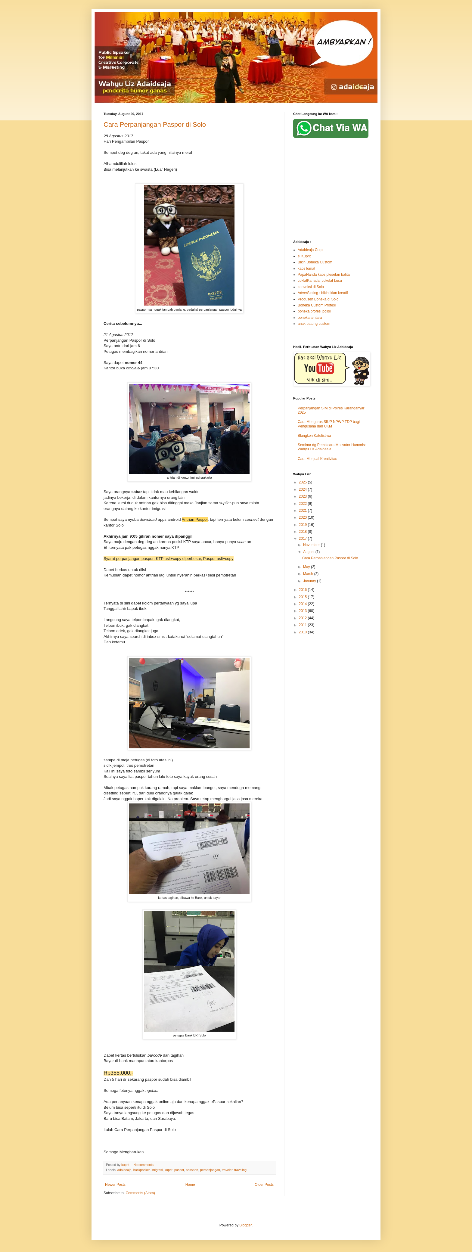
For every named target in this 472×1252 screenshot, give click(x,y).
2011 (303, 625)
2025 (303, 482)
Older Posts (264, 1184)
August (309, 552)
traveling (240, 1170)
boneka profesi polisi (314, 311)
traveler (227, 1170)
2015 (303, 597)
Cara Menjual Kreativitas (317, 459)
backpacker (141, 1170)
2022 (303, 504)
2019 (303, 525)
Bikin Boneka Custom (315, 262)
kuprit (168, 1170)
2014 (303, 604)
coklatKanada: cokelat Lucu (320, 280)
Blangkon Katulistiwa (314, 435)
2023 (303, 496)
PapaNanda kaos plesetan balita (324, 274)
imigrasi (157, 1170)
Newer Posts (115, 1184)
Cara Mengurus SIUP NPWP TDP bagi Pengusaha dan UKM (329, 424)
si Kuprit (304, 256)
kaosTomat (306, 268)
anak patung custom (314, 324)
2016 (303, 590)
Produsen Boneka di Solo (318, 299)
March (308, 574)
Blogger (245, 1225)
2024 (303, 489)
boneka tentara (310, 317)
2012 (303, 618)
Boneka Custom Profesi (317, 305)
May (307, 567)
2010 (303, 632)
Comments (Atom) (140, 1193)
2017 (303, 538)
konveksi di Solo (311, 287)
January (310, 581)
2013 (303, 611)
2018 (303, 532)
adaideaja (124, 1170)
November (312, 545)
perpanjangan (210, 1170)
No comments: (144, 1165)
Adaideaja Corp (310, 250)
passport (192, 1170)
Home (190, 1184)
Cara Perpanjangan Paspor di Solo (155, 124)
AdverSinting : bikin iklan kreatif (323, 293)
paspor (179, 1170)
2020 (303, 517)
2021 (303, 510)
